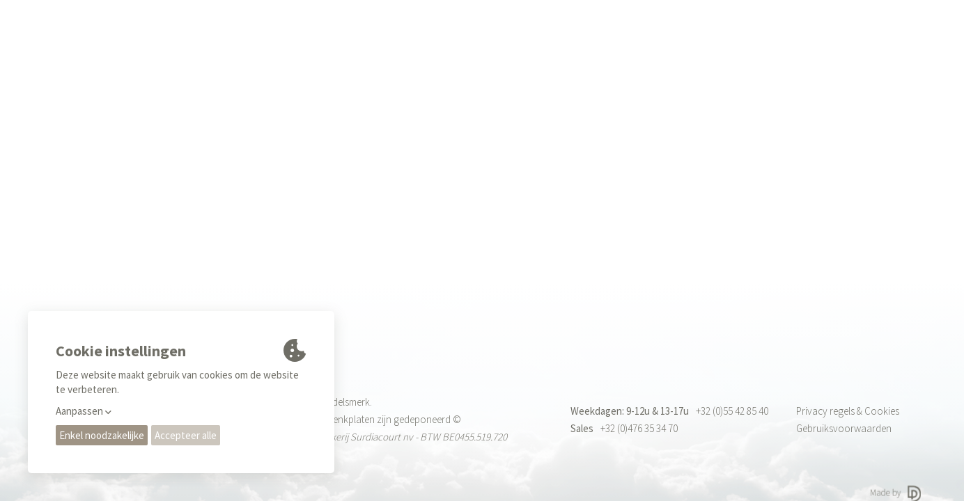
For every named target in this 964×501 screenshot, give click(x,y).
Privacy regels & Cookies (847, 411)
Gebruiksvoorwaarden (844, 428)
